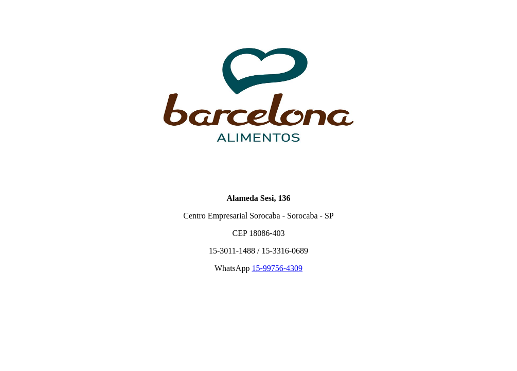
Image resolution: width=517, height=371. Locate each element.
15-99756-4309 (277, 268)
